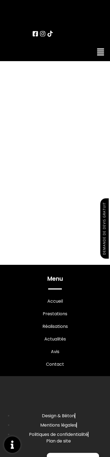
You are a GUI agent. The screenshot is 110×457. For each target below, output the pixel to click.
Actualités (55, 339)
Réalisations (55, 326)
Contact (55, 364)
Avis (55, 352)
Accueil (55, 301)
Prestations (55, 314)
